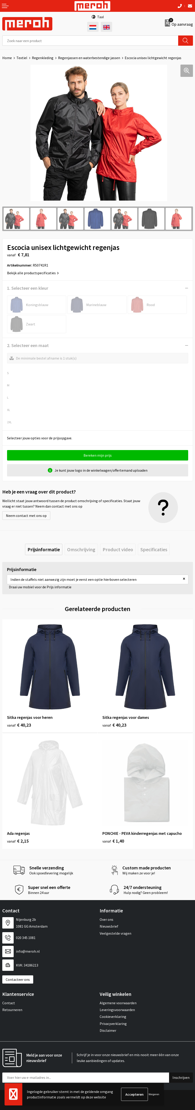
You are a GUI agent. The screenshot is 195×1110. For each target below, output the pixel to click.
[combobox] (90, 40)
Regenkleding (42, 57)
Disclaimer (108, 1030)
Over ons (106, 919)
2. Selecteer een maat (28, 345)
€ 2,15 (18, 841)
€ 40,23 (19, 725)
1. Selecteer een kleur (27, 288)
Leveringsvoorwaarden (117, 1009)
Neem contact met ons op (26, 515)
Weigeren (154, 1094)
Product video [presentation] (118, 549)
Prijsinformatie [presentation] (44, 549)
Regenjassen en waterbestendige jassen (89, 57)
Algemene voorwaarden (118, 1003)
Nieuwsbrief (109, 926)
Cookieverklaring (113, 1016)
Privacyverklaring (113, 1023)
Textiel (21, 57)
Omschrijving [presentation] (81, 549)
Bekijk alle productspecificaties (33, 273)
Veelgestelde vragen (115, 933)
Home (7, 57)
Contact (8, 1003)
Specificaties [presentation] (153, 549)
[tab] (43, 549)
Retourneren (12, 1009)
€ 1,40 (113, 841)
